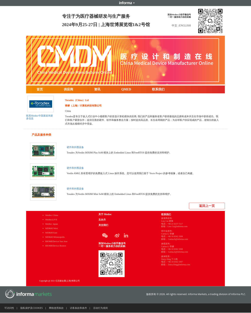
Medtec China (51, 215)
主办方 (102, 219)
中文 (175, 25)
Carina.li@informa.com (178, 239)
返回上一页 (207, 206)
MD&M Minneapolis (55, 237)
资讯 (97, 89)
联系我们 (158, 89)
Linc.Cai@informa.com (177, 226)
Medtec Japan (51, 224)
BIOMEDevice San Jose (56, 241)
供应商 (68, 89)
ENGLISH (185, 25)
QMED (126, 89)
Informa (125, 3)
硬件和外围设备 (75, 147)
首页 (40, 89)
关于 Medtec (105, 214)
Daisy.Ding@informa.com (179, 264)
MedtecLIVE (51, 219)
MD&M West (51, 228)
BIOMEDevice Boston (55, 245)
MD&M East (51, 232)
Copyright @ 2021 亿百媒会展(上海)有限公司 (59, 281)
